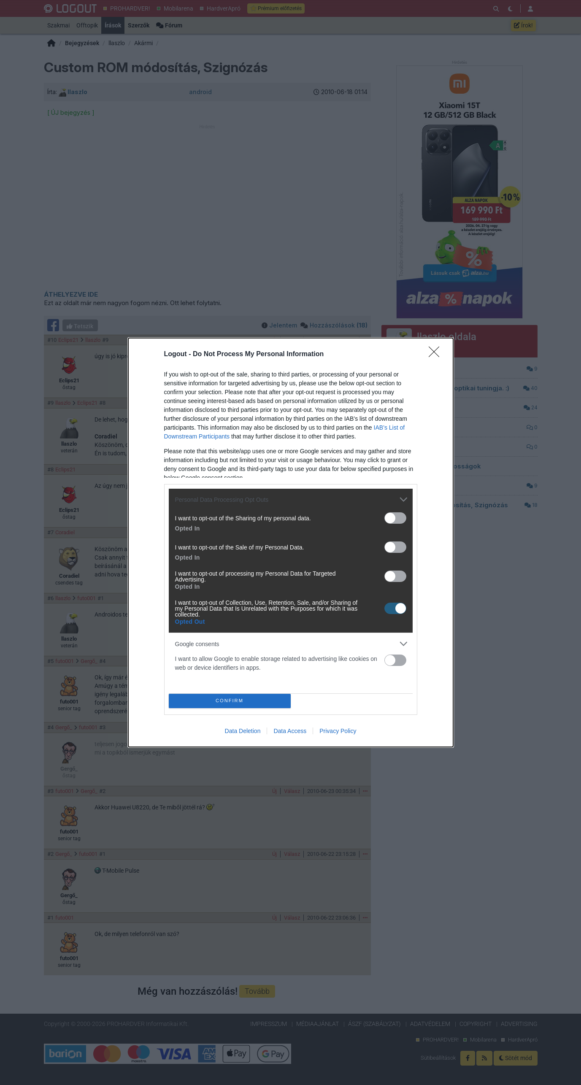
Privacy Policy (337, 731)
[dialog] (290, 542)
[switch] (395, 518)
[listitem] (290, 499)
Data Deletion (243, 731)
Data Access (289, 731)
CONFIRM (230, 701)
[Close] (437, 354)
